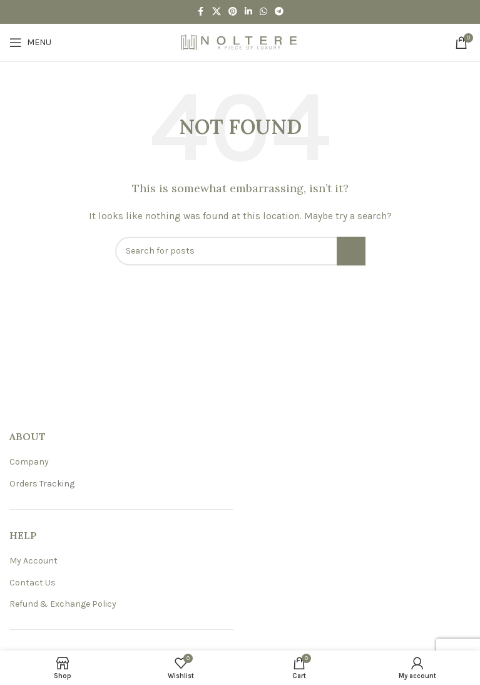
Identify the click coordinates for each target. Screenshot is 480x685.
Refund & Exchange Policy (62, 604)
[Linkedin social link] (248, 12)
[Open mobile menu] (30, 42)
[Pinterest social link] (233, 12)
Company (29, 461)
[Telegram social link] (279, 12)
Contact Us (32, 582)
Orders (23, 483)
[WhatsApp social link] (263, 12)
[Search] (240, 251)
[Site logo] (240, 41)
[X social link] (216, 12)
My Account (33, 560)
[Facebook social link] (200, 12)
